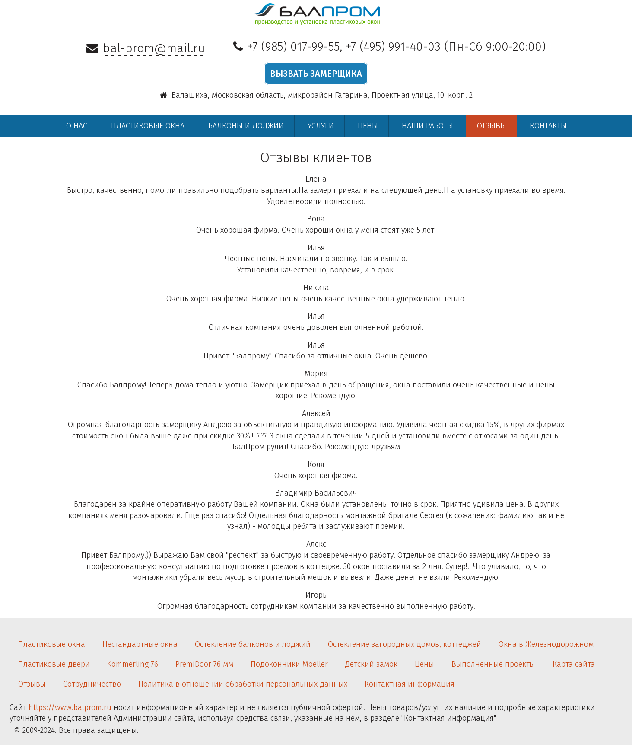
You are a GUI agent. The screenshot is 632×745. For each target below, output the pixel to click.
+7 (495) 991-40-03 (393, 46)
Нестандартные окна (140, 644)
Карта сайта (574, 664)
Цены (368, 126)
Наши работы (427, 126)
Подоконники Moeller (289, 664)
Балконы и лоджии (246, 126)
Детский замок (371, 664)
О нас (76, 126)
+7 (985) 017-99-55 (293, 46)
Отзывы (491, 126)
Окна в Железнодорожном (546, 644)
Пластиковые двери (54, 664)
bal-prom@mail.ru (154, 48)
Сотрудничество (92, 684)
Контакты (548, 126)
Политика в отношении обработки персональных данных (242, 684)
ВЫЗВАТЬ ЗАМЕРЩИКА (316, 73)
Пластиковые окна (147, 126)
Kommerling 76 (132, 664)
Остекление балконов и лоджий (253, 644)
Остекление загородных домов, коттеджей (404, 644)
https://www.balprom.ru (70, 707)
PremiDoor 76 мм (204, 664)
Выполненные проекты (493, 664)
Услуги (321, 126)
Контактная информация (409, 684)
